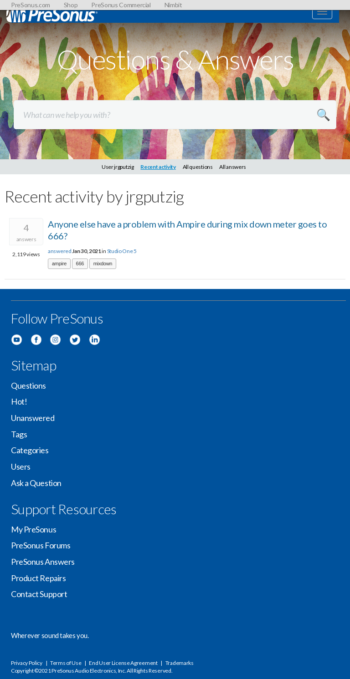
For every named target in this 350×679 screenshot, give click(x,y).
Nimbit (173, 5)
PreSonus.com (30, 5)
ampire (59, 263)
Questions (28, 385)
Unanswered (33, 418)
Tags (19, 434)
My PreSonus (33, 529)
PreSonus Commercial (120, 5)
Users (21, 466)
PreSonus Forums (40, 545)
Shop (71, 5)
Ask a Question (36, 483)
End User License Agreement (123, 662)
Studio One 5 (122, 251)
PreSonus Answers (43, 562)
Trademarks (179, 662)
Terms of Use (65, 662)
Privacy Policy (26, 662)
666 (80, 263)
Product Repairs (38, 578)
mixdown (102, 263)
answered (60, 251)
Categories (30, 450)
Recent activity (158, 166)
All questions (198, 166)
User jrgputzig (118, 166)
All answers (232, 166)
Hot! (19, 401)
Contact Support (39, 594)
